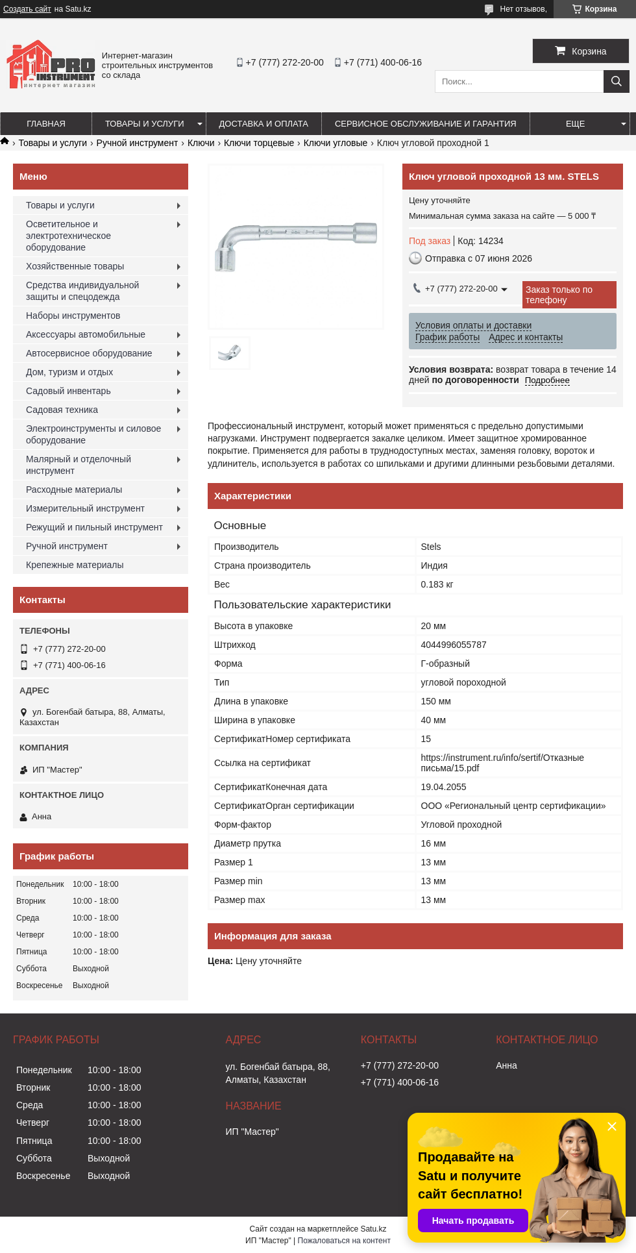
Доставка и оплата (263, 124)
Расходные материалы (74, 489)
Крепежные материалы (75, 565)
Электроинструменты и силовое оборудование (93, 434)
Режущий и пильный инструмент (94, 527)
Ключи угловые (336, 143)
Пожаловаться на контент (344, 1240)
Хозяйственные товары (75, 266)
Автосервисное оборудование (89, 353)
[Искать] (617, 81)
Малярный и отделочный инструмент (78, 465)
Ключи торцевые (259, 143)
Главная (46, 124)
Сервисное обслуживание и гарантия (426, 124)
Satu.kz (373, 1229)
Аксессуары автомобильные (85, 334)
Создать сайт (27, 9)
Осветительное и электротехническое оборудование (68, 236)
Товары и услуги (144, 124)
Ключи (201, 143)
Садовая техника (62, 409)
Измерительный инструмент (85, 508)
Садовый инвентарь (68, 391)
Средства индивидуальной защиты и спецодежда (82, 291)
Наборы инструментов (73, 315)
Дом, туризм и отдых (69, 372)
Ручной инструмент (137, 143)
